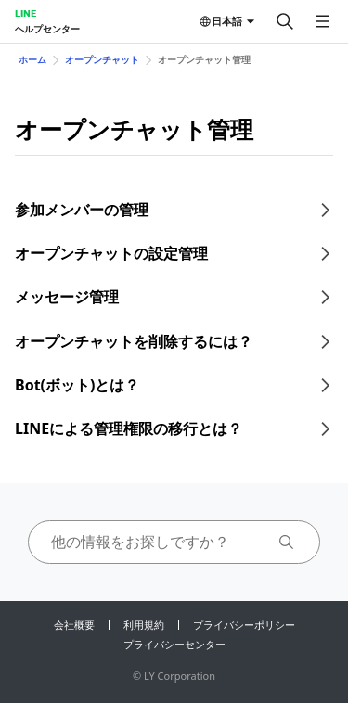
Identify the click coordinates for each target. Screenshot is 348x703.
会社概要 (74, 625)
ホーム (32, 59)
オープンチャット (102, 59)
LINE (25, 12)
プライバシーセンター (174, 644)
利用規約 (143, 625)
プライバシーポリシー (244, 625)
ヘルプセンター (47, 28)
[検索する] (284, 21)
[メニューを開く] (322, 21)
